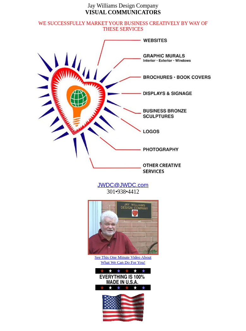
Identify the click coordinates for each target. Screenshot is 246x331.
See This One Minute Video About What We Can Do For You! (123, 260)
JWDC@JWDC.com (123, 185)
